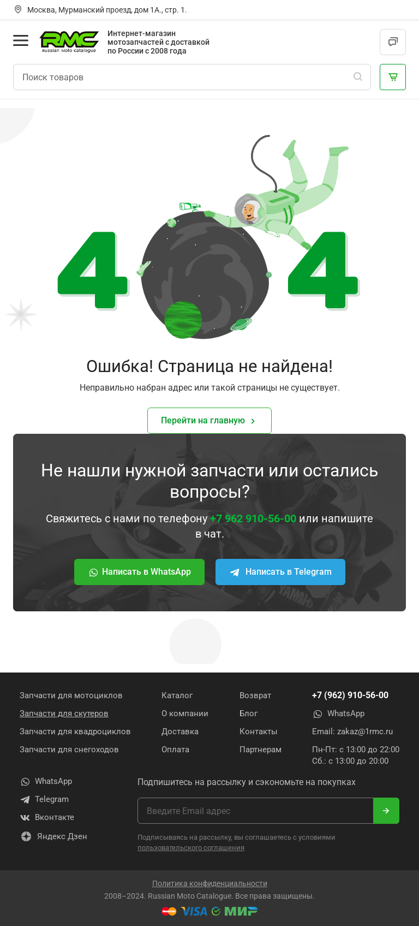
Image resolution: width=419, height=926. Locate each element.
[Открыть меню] (20, 40)
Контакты (259, 731)
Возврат (255, 695)
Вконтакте (47, 817)
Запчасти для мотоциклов (71, 695)
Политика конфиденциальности (209, 883)
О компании (184, 713)
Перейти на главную (209, 421)
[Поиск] (358, 77)
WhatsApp (338, 714)
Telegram (44, 799)
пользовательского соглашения (190, 848)
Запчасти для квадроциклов (75, 731)
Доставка (180, 731)
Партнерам (261, 749)
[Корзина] (393, 77)
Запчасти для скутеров (64, 713)
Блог (249, 713)
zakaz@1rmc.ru (365, 731)
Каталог (177, 695)
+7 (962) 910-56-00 (350, 695)
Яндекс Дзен (53, 836)
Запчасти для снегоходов (69, 749)
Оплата (175, 749)
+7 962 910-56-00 (253, 518)
